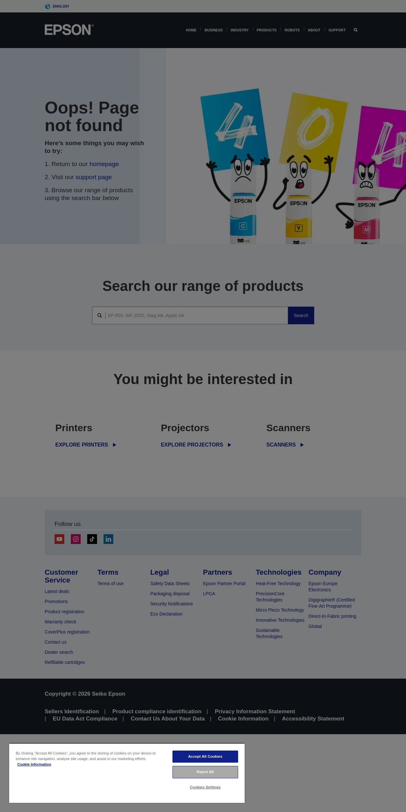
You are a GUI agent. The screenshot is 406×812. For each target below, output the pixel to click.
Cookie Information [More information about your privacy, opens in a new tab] (34, 764)
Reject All (205, 772)
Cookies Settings (205, 787)
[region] (127, 773)
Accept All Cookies (205, 756)
